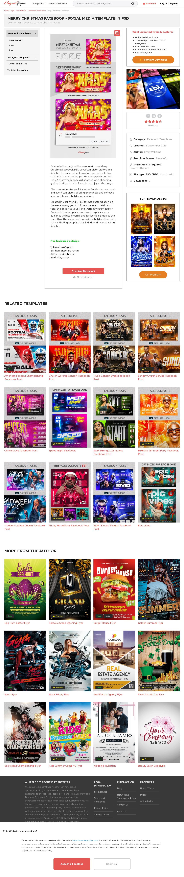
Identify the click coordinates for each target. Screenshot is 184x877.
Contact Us (122, 804)
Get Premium (153, 274)
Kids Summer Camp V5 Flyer (65, 765)
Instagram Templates (18, 57)
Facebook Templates (19, 33)
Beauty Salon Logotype (151, 765)
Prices (143, 795)
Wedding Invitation (104, 765)
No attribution (83, 277)
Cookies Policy (101, 814)
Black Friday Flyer (59, 694)
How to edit (166, 174)
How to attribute (139, 168)
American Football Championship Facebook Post (24, 377)
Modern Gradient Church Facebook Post (24, 527)
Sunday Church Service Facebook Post (157, 377)
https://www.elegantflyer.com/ (85, 840)
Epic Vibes (144, 525)
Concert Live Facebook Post (21, 450)
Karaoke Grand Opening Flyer (66, 623)
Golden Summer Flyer (150, 623)
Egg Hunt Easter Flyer (17, 623)
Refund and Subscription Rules (126, 797)
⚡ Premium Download (153, 59)
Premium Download (83, 271)
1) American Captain (61, 247)
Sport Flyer (10, 694)
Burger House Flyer (104, 623)
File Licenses (100, 792)
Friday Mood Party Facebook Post (69, 525)
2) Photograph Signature (64, 250)
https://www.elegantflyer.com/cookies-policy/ (100, 847)
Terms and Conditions (99, 800)
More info (161, 158)
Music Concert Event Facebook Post (111, 377)
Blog (119, 788)
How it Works (147, 788)
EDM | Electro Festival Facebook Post (112, 527)
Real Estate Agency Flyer (107, 694)
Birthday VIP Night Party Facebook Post (158, 452)
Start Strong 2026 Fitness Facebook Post (108, 452)
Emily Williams (152, 152)
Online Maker (147, 801)
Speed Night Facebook (62, 450)
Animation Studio (58, 3)
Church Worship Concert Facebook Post (69, 377)
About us (121, 811)
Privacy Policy (101, 808)
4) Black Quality (59, 257)
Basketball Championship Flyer (22, 765)
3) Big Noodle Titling (62, 254)
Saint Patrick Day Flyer (151, 694)
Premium (149, 3)
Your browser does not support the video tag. (153, 89)
